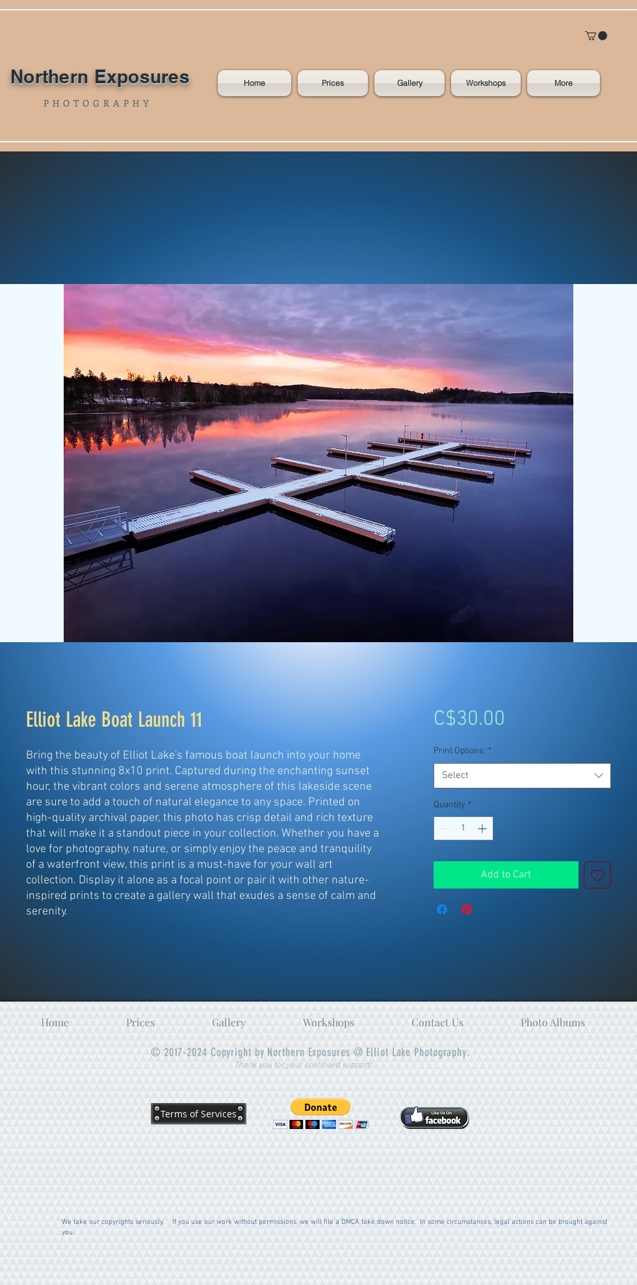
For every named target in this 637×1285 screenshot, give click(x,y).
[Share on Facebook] (442, 909)
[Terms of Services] (198, 1113)
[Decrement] (444, 828)
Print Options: (462, 751)
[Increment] (483, 828)
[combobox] (522, 775)
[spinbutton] (463, 828)
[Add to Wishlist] (597, 875)
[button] (596, 35)
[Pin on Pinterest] (466, 909)
